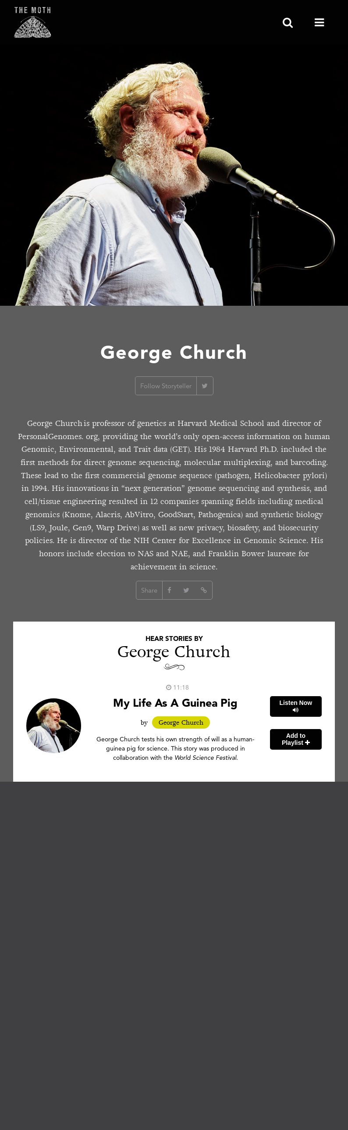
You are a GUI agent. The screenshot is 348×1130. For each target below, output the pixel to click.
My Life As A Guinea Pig (175, 702)
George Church (181, 722)
